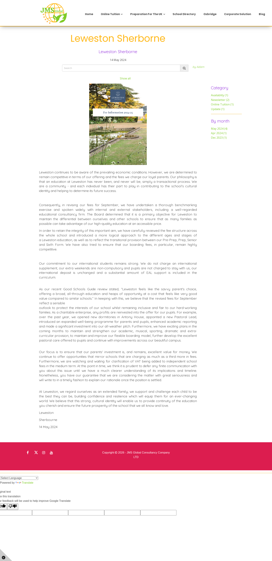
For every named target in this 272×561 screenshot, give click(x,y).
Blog (262, 14)
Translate (24, 482)
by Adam (198, 67)
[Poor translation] (12, 506)
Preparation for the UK (146, 14)
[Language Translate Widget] (19, 478)
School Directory (184, 14)
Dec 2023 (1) (219, 138)
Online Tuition (110, 14)
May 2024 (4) (219, 129)
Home (89, 14)
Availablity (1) (219, 95)
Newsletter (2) (220, 100)
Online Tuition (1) (222, 104)
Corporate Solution (237, 14)
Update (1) (217, 109)
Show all (125, 78)
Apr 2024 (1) (219, 133)
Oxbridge (209, 14)
